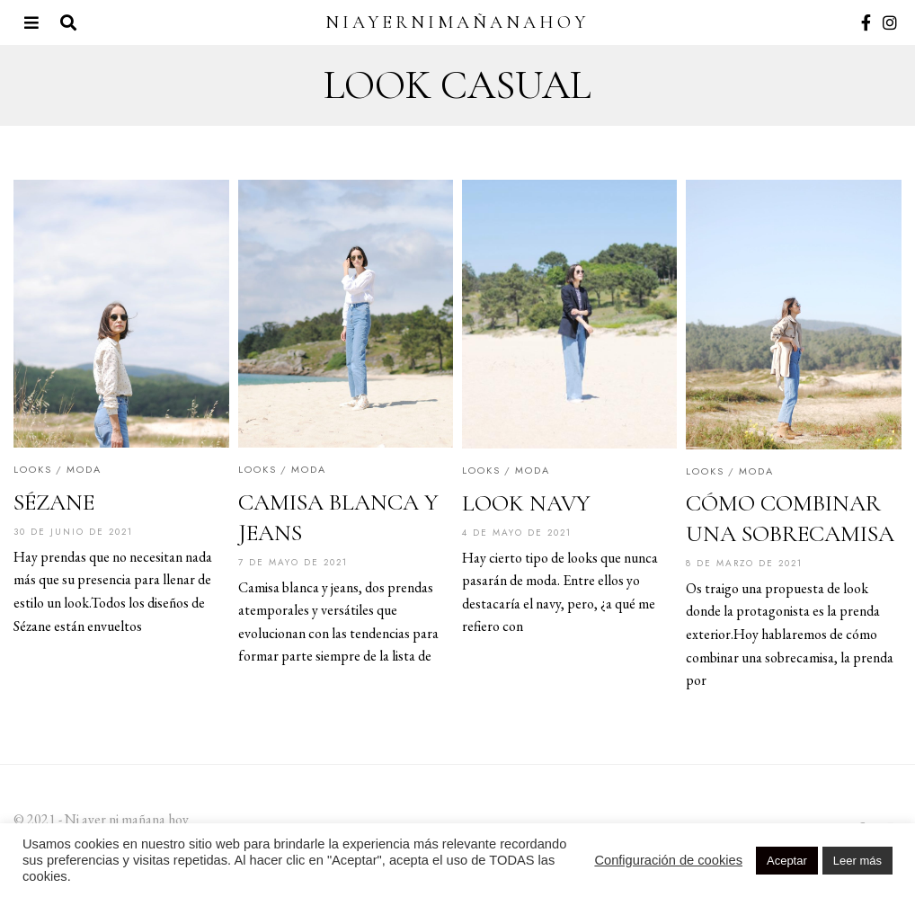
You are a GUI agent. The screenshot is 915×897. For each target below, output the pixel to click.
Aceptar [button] (787, 860)
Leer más (857, 860)
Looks (32, 469)
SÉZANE (53, 502)
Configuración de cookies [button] (668, 860)
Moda (84, 469)
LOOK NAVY (526, 503)
